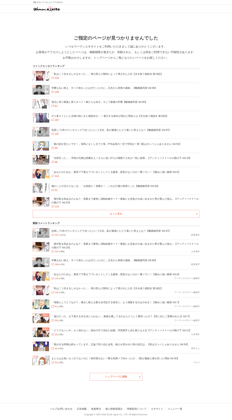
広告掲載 (82, 408)
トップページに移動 (116, 376)
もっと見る (116, 213)
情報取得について (137, 408)
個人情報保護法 (113, 408)
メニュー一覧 (175, 408)
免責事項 (96, 408)
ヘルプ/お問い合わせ (61, 408)
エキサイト (157, 408)
